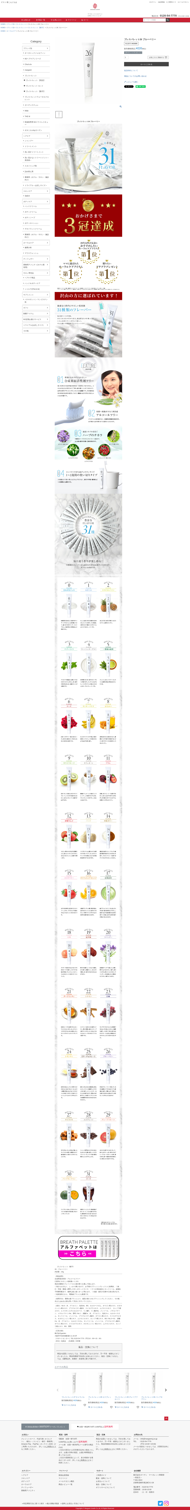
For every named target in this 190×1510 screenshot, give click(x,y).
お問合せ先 (138, 1435)
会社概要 (137, 1471)
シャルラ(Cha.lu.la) (32, 289)
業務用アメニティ (28, 1490)
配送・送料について (103, 1478)
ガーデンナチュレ (31, 105)
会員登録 (162, 2)
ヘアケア (26, 136)
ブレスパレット (21, 24)
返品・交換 (100, 1435)
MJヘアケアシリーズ (33, 59)
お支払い (25, 1435)
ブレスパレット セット (34, 86)
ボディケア (27, 202)
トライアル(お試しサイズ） (34, 325)
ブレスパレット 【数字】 (36, 27)
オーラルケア (11, 31)
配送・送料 (63, 1435)
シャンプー (29, 141)
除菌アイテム (28, 314)
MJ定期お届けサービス (32, 319)
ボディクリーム (31, 212)
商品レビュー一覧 (65, 1484)
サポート (99, 1471)
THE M (27, 116)
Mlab (26, 111)
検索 (168, 20)
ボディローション (31, 223)
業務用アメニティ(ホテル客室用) (34, 266)
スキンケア (27, 191)
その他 (26, 331)
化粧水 (27, 196)
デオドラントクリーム (33, 229)
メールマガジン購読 (66, 1481)
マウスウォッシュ (31, 253)
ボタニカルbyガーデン (33, 130)
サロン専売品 (28, 273)
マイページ (71, 20)
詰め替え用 (29, 171)
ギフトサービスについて (105, 1487)
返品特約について (131, 70)
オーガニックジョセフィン (35, 53)
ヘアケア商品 (30, 278)
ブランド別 (10, 24)
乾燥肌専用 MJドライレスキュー (36, 123)
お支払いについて (103, 1481)
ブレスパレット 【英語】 (35, 80)
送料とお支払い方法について (73, 1503)
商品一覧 (40, 20)
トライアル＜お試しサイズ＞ (36, 185)
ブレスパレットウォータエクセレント (37, 98)
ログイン (153, 2)
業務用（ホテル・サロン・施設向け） (37, 178)
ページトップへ (166, 1419)
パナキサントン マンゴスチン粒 (36, 300)
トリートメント (31, 146)
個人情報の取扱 (53, 1503)
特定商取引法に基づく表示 (33, 1503)
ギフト (26, 308)
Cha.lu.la (28, 64)
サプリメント (28, 295)
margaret (28, 70)
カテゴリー (26, 1471)
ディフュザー (28, 259)
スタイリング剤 (31, 166)
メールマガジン (184, 2)
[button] (58, 1390)
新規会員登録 (64, 1475)
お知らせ (25, 20)
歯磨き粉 (28, 247)
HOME (3, 24)
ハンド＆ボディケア (32, 283)
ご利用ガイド (171, 2)
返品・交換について (103, 1484)
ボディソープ (30, 218)
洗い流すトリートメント (34, 152)
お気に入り (56, 20)
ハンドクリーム (31, 206)
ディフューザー (27, 1487)
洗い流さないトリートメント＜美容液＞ (37, 159)
